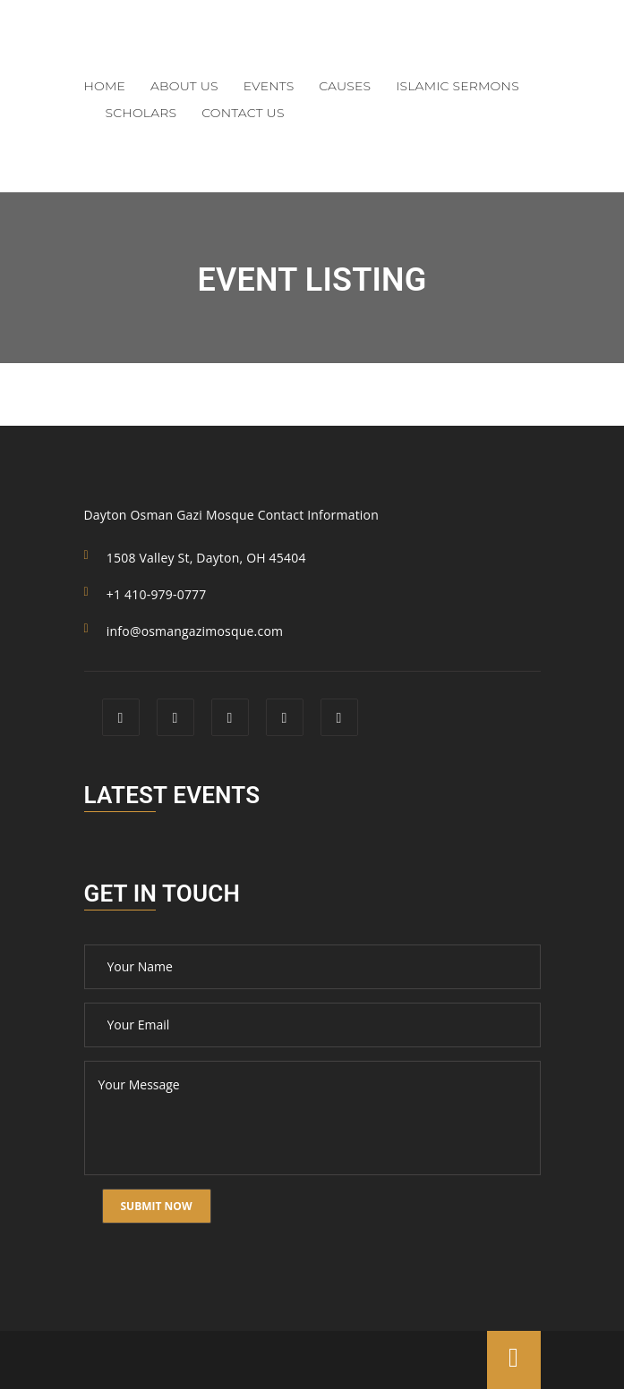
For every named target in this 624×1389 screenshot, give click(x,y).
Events (269, 86)
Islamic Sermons (457, 86)
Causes (345, 86)
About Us (184, 86)
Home (105, 86)
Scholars (141, 113)
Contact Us (242, 113)
